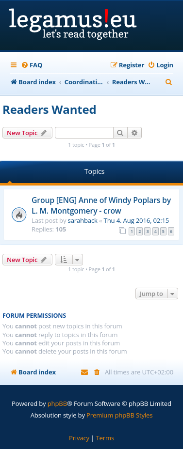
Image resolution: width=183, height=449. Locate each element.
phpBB (57, 403)
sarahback (83, 220)
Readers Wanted (49, 109)
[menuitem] (31, 65)
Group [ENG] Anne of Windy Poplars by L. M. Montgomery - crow (101, 205)
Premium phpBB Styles (119, 415)
